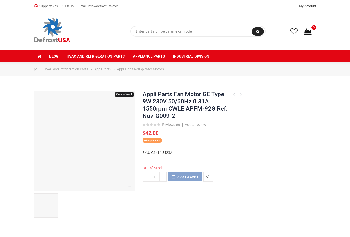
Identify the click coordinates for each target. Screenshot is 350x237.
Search (257, 31)
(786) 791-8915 (63, 6)
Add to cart (185, 177)
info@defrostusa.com (103, 6)
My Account (307, 6)
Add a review (195, 124)
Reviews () (171, 125)
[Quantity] (155, 177)
